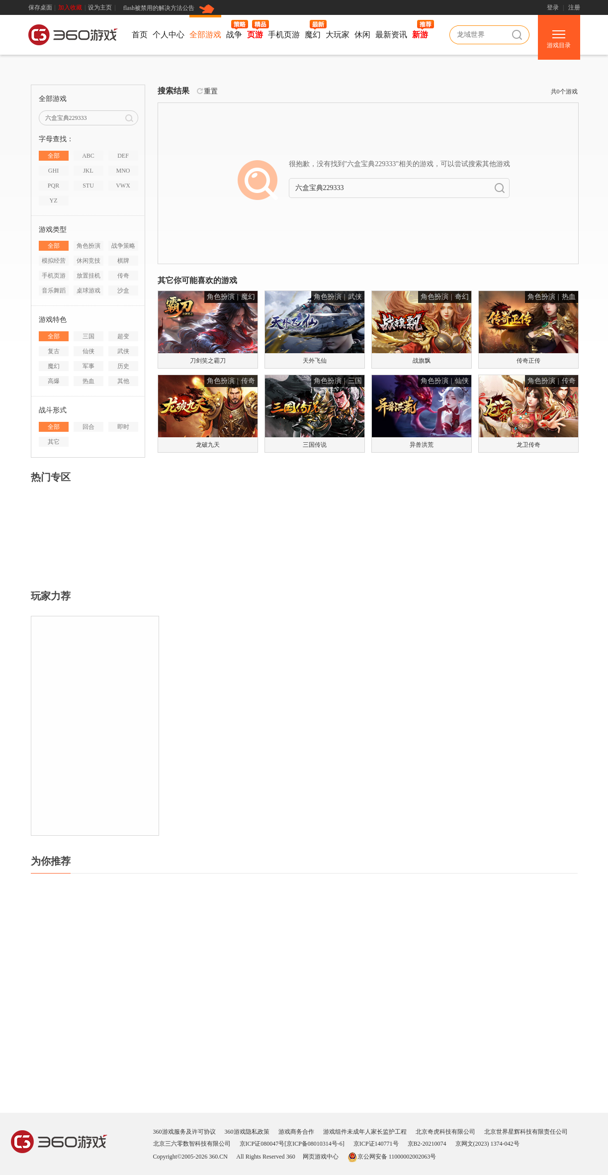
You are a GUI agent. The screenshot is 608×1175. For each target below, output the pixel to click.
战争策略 (123, 245)
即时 (123, 426)
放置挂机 (88, 275)
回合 (88, 426)
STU (88, 185)
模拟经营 (54, 260)
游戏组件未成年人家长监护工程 (365, 1131)
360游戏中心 (73, 36)
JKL (88, 170)
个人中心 (168, 34)
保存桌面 (40, 7)
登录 (553, 7)
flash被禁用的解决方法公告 (158, 7)
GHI (53, 170)
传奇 (123, 275)
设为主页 (100, 7)
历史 (123, 366)
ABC (88, 155)
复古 (54, 351)
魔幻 (313, 34)
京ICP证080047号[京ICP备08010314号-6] (292, 1143)
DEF (123, 155)
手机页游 (284, 34)
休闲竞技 (88, 260)
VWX (123, 185)
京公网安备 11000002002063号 (391, 1156)
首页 (140, 34)
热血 (88, 381)
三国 (88, 336)
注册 (574, 7)
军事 (88, 366)
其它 (54, 441)
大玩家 (337, 34)
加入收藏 (70, 7)
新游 (420, 34)
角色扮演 (88, 245)
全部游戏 (205, 34)
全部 (54, 155)
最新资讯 (391, 34)
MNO (123, 170)
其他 (123, 381)
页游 (255, 34)
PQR (53, 185)
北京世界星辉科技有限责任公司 (526, 1131)
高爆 (54, 381)
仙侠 (88, 351)
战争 (234, 34)
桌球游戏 (88, 290)
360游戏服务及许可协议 (184, 1131)
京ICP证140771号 (376, 1143)
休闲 (362, 34)
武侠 (123, 351)
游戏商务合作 (296, 1131)
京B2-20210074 (427, 1143)
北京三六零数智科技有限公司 (192, 1143)
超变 (123, 336)
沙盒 (123, 290)
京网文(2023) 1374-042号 (487, 1143)
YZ (54, 200)
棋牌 (123, 260)
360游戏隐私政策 (247, 1131)
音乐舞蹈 (54, 290)
